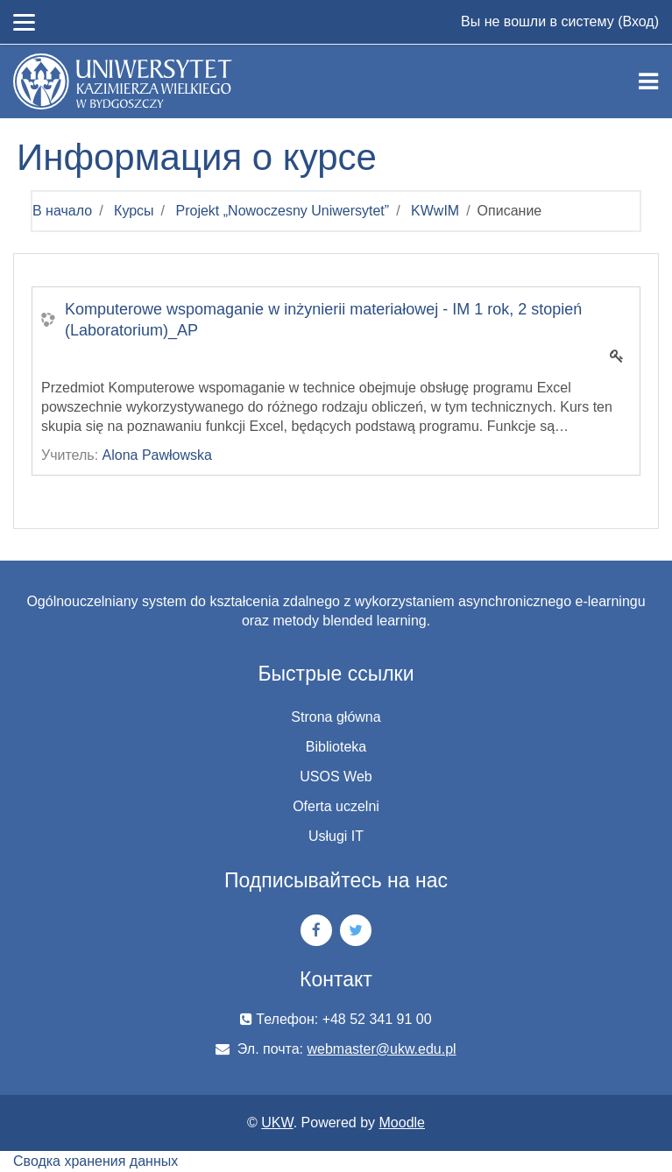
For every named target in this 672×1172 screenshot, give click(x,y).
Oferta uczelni (336, 806)
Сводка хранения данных (95, 1161)
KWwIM (435, 210)
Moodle (402, 1122)
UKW (277, 1122)
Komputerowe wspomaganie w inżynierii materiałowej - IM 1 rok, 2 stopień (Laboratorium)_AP (323, 319)
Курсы (134, 210)
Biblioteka (336, 746)
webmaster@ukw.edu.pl (382, 1048)
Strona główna (335, 717)
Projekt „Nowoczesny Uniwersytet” (283, 210)
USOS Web (335, 776)
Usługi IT (336, 836)
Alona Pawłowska (157, 455)
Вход (638, 21)
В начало (62, 210)
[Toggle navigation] (648, 81)
